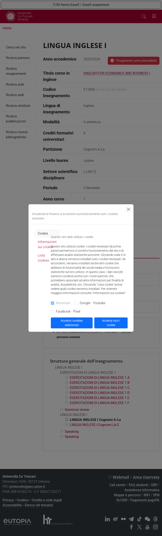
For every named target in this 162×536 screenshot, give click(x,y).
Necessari (63, 303)
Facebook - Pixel (68, 311)
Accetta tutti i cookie (111, 323)
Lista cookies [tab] (43, 257)
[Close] (128, 209)
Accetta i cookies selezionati (72, 323)
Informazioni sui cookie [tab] (47, 244)
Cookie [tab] (43, 233)
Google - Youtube (92, 303)
